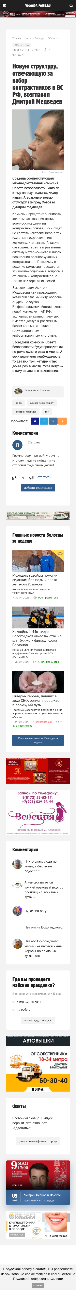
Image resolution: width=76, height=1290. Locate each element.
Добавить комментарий (38, 487)
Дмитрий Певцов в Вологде (42, 1195)
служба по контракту (42, 402)
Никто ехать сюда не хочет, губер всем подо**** (41, 866)
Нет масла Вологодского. (44, 927)
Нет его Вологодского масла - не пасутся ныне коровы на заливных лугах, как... (43, 948)
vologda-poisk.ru (38, 6)
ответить (43, 477)
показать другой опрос (37, 1020)
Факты (19, 1106)
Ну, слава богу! (36, 911)
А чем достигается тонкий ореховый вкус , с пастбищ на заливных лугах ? (44, 889)
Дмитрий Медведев (26, 411)
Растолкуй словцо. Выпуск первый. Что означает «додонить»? (32, 1123)
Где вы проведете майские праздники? (33, 982)
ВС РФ (19, 402)
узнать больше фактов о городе (38, 1141)
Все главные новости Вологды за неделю (38, 740)
